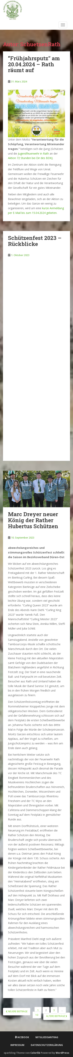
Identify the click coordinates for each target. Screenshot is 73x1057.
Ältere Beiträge (56, 1016)
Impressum (17, 1045)
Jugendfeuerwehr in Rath (33, 153)
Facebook (22, 1037)
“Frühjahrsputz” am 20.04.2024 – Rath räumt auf (34, 64)
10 (36, 1015)
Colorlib (35, 1052)
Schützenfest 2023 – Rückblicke (35, 240)
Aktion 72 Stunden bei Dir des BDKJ (30, 158)
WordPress (62, 1052)
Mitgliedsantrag (46, 1037)
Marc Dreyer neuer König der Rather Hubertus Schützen (33, 520)
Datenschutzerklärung (47, 1045)
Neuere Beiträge (16, 1011)
